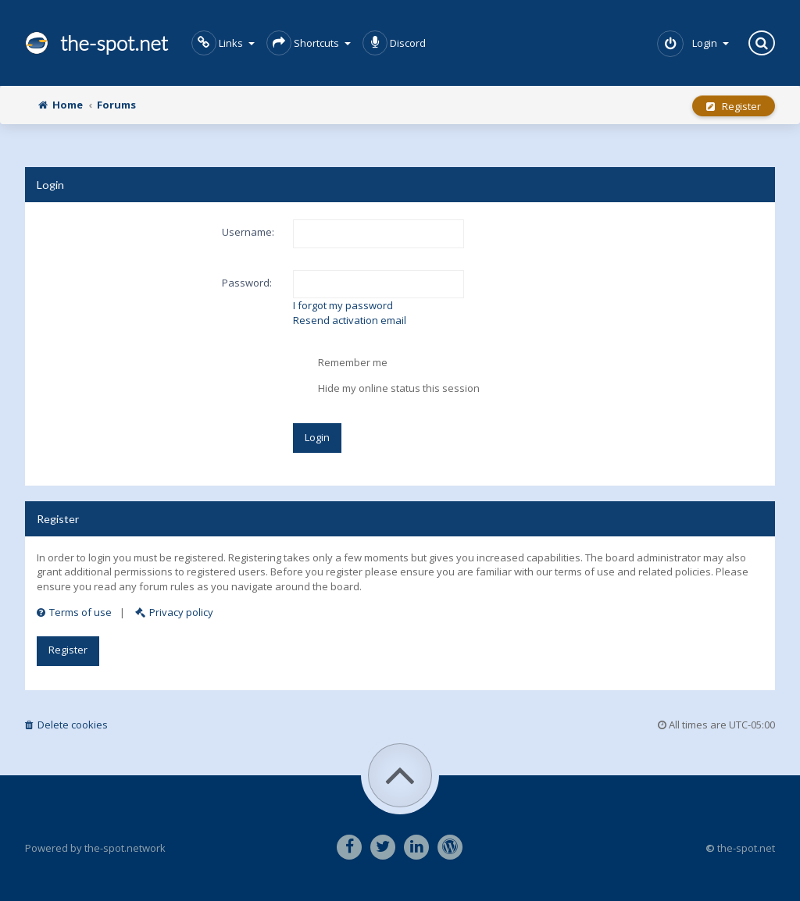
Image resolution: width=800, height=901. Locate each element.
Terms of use (74, 612)
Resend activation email (349, 320)
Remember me (340, 363)
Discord (394, 43)
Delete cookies (66, 725)
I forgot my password (343, 305)
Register (733, 106)
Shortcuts (308, 43)
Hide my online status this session (386, 388)
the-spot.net (96, 43)
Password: (247, 283)
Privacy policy (174, 612)
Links (223, 43)
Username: (248, 232)
